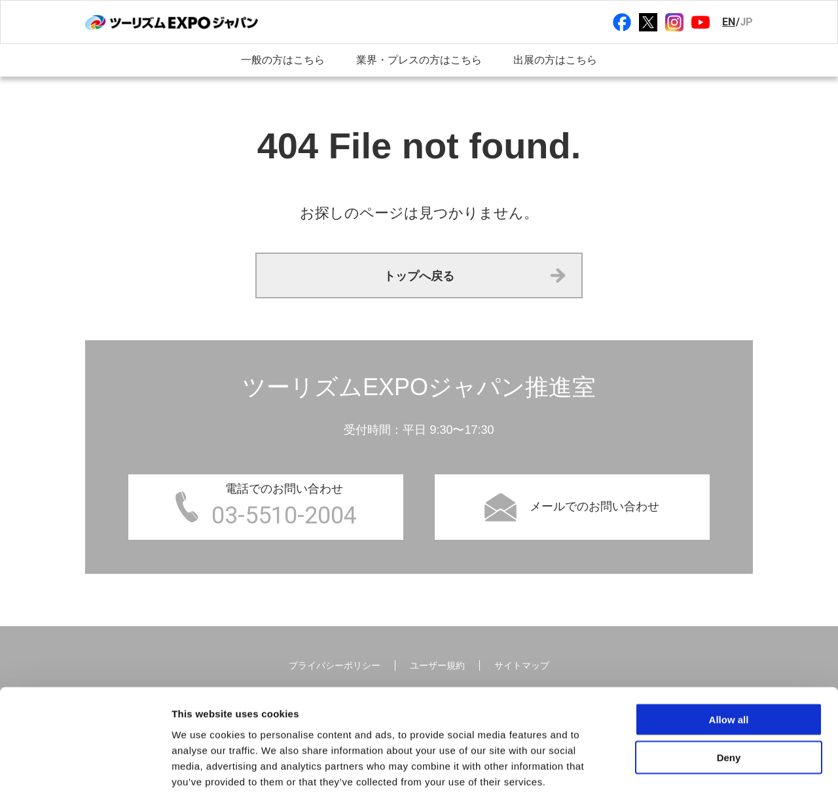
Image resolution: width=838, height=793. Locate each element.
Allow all (729, 652)
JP (746, 22)
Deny (729, 690)
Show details (687, 767)
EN (728, 22)
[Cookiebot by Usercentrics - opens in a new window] (84, 767)
